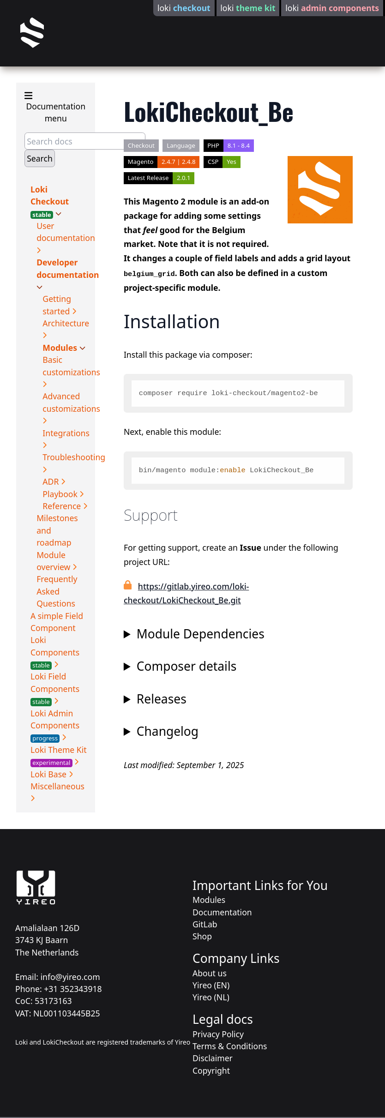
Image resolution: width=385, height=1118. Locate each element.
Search (40, 158)
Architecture (65, 323)
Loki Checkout (49, 201)
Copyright (211, 1070)
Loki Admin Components (54, 725)
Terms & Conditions (229, 1046)
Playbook (60, 493)
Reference (62, 505)
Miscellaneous (57, 786)
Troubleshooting (73, 457)
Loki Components (54, 652)
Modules (60, 347)
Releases (161, 699)
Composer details (187, 666)
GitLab (204, 924)
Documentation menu (54, 107)
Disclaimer (212, 1058)
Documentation (222, 912)
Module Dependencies (201, 634)
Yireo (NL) (210, 997)
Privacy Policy (218, 1034)
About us (209, 973)
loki (184, 7)
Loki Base (49, 774)
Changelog (168, 731)
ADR (51, 481)
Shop (202, 936)
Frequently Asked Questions (56, 591)
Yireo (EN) (210, 985)
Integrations (66, 433)
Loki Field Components (54, 688)
